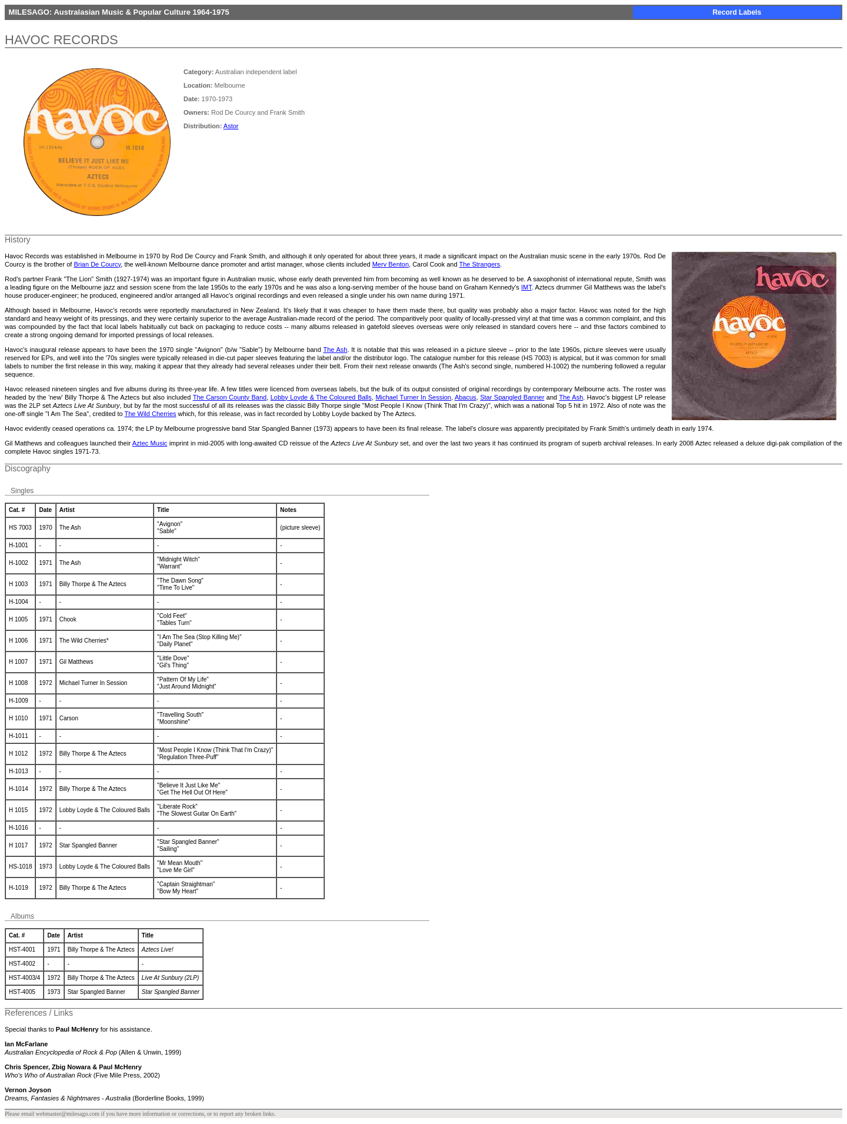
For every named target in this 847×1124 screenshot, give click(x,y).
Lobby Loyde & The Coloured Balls (321, 397)
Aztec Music (150, 443)
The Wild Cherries (150, 413)
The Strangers (479, 264)
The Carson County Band (229, 397)
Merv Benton (390, 264)
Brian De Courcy (97, 264)
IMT (526, 287)
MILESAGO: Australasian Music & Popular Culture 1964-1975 (117, 12)
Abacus (465, 397)
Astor (231, 125)
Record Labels (736, 12)
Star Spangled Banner (512, 397)
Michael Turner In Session (413, 397)
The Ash (335, 349)
